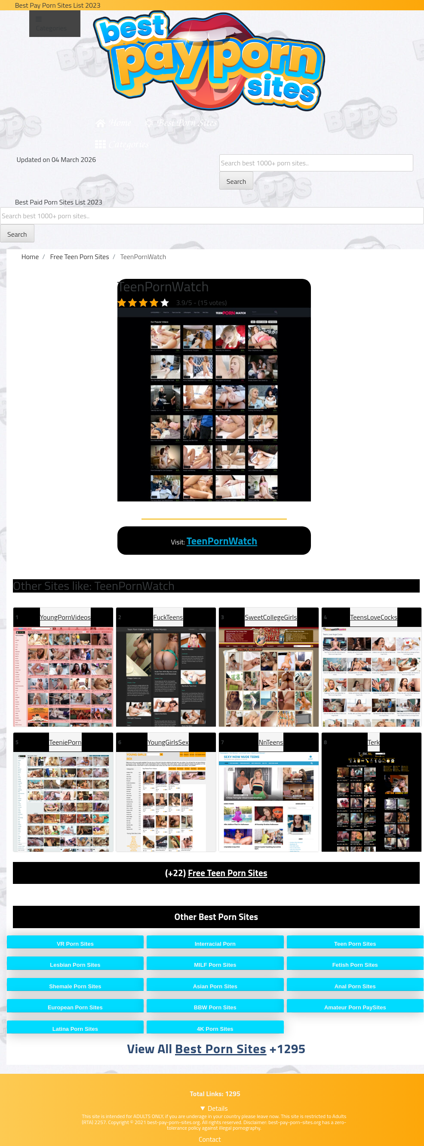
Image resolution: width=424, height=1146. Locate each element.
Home (119, 121)
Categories (128, 143)
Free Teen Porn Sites (227, 873)
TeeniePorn (65, 742)
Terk (374, 742)
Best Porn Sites (186, 121)
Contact (210, 1139)
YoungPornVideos (65, 617)
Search (236, 181)
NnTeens (270, 742)
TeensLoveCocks (373, 617)
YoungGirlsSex (167, 742)
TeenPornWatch (222, 540)
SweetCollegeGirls (271, 617)
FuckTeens (168, 617)
